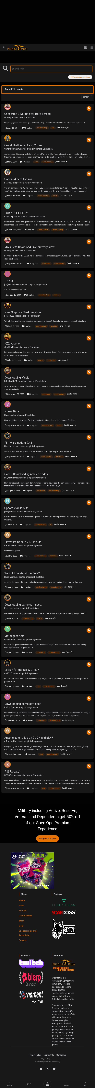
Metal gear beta (14, 636)
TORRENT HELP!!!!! (16, 213)
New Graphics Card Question (22, 312)
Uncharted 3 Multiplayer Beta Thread (27, 114)
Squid (7, 415)
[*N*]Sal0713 (10, 511)
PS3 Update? (12, 771)
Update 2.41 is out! (16, 508)
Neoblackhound (11, 446)
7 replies (31, 457)
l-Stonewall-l (10, 183)
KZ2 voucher (12, 343)
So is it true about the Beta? (22, 573)
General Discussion (44, 149)
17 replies (28, 196)
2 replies (26, 326)
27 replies (25, 556)
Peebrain (8, 608)
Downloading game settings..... (23, 604)
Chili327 (8, 673)
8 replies (29, 230)
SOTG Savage (10, 775)
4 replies (25, 162)
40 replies (32, 264)
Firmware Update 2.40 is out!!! (23, 542)
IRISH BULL (9, 316)
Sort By (86, 97)
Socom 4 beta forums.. (18, 179)
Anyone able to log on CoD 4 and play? (28, 737)
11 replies (32, 788)
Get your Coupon (47, 838)
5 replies (28, 720)
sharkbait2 (9, 347)
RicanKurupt (9, 639)
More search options (80, 77)
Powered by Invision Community (47, 1061)
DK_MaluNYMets (12, 381)
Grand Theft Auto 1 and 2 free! (23, 145)
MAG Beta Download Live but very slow (29, 247)
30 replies (29, 295)
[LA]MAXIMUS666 (12, 284)
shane (7, 117)
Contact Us (49, 1055)
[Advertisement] (47, 22)
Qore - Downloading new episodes (26, 474)
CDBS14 (8, 216)
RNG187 (8, 707)
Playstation (31, 117)
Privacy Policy (35, 1055)
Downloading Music (16, 377)
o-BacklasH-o (10, 545)
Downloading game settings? (22, 704)
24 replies (32, 425)
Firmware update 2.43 (18, 442)
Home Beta (11, 411)
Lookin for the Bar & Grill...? (21, 670)
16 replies (27, 128)
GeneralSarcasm (12, 149)
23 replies (32, 394)
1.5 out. (9, 281)
